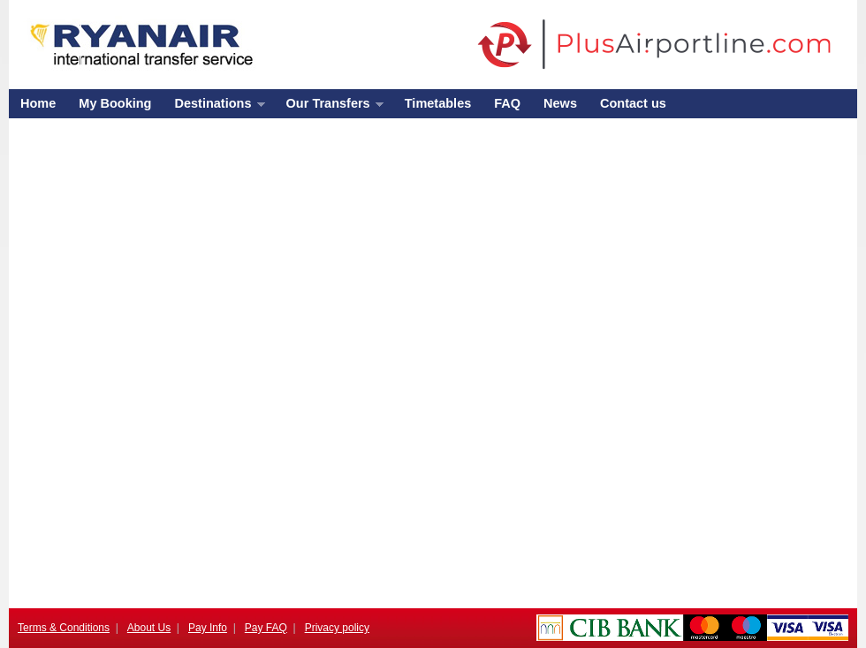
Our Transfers (329, 107)
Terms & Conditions (64, 628)
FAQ (507, 103)
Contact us (633, 103)
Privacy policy (337, 628)
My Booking (115, 103)
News (560, 103)
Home (38, 103)
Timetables (438, 103)
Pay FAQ (266, 628)
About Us (149, 628)
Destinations (213, 107)
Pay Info (207, 628)
